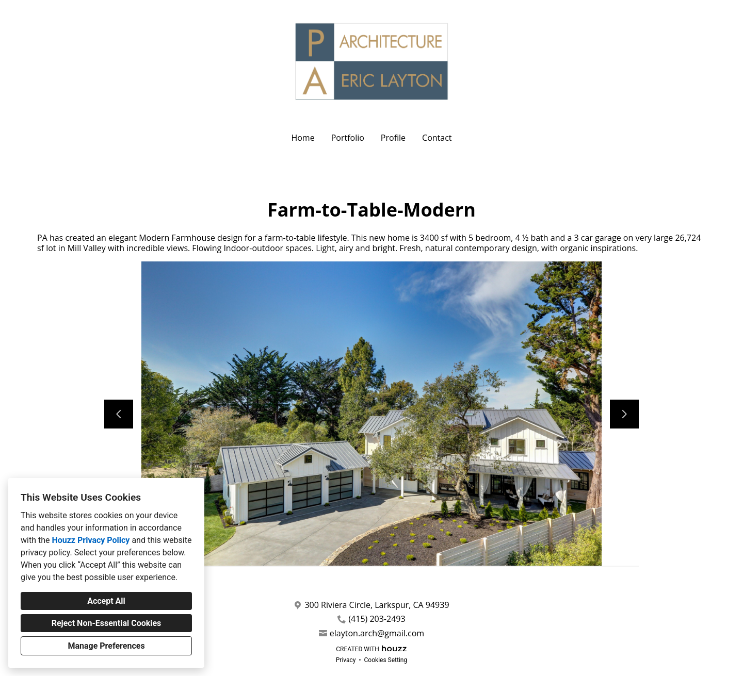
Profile (393, 137)
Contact (436, 137)
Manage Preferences (106, 646)
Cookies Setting (386, 660)
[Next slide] (624, 414)
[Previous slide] (118, 414)
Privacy (346, 660)
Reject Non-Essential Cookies (106, 623)
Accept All (106, 601)
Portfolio (347, 137)
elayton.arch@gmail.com (377, 633)
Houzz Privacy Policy (91, 540)
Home (302, 137)
